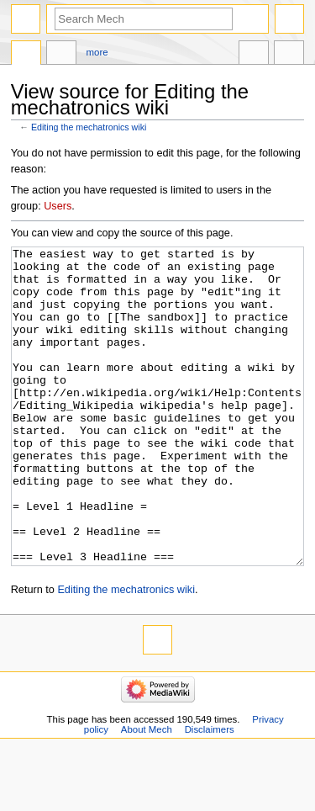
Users (57, 206)
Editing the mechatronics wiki (88, 127)
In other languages (253, 54)
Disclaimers (209, 792)
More (97, 52)
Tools (289, 54)
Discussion (61, 54)
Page (26, 54)
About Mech (146, 792)
